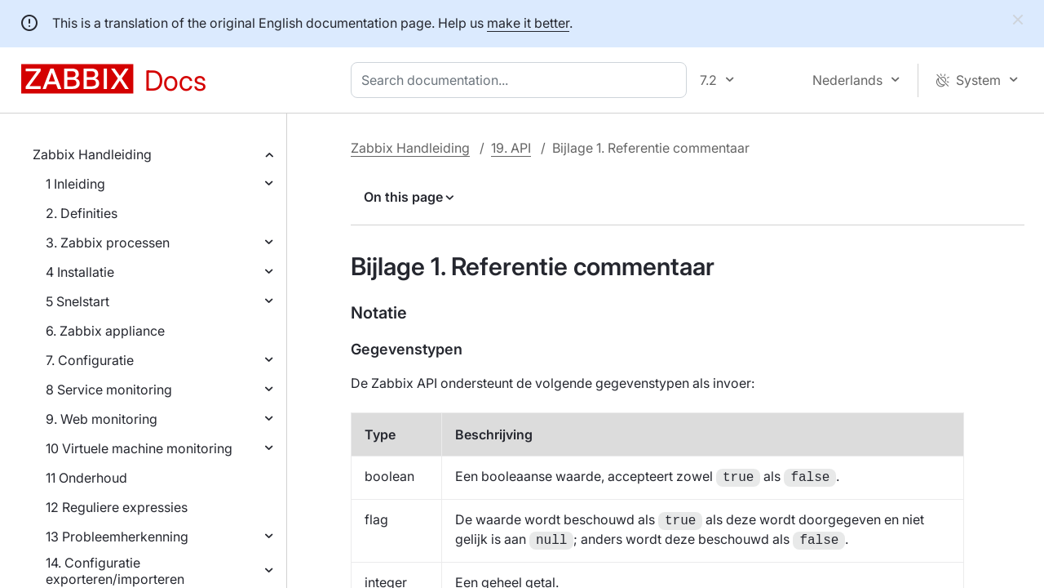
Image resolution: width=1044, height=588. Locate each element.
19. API (511, 148)
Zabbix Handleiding (92, 154)
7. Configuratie (90, 360)
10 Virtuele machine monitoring (139, 448)
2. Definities (81, 213)
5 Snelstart (77, 301)
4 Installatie (80, 272)
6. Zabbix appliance (105, 331)
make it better (528, 23)
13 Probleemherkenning (117, 536)
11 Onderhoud (86, 478)
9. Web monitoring (101, 419)
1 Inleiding (75, 184)
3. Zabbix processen (108, 242)
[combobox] (522, 80)
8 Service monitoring (109, 389)
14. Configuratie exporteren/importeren (115, 571)
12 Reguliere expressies (117, 507)
